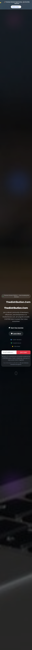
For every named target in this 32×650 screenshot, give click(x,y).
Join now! (23, 352)
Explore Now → (16, 7)
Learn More (16, 333)
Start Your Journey (16, 328)
